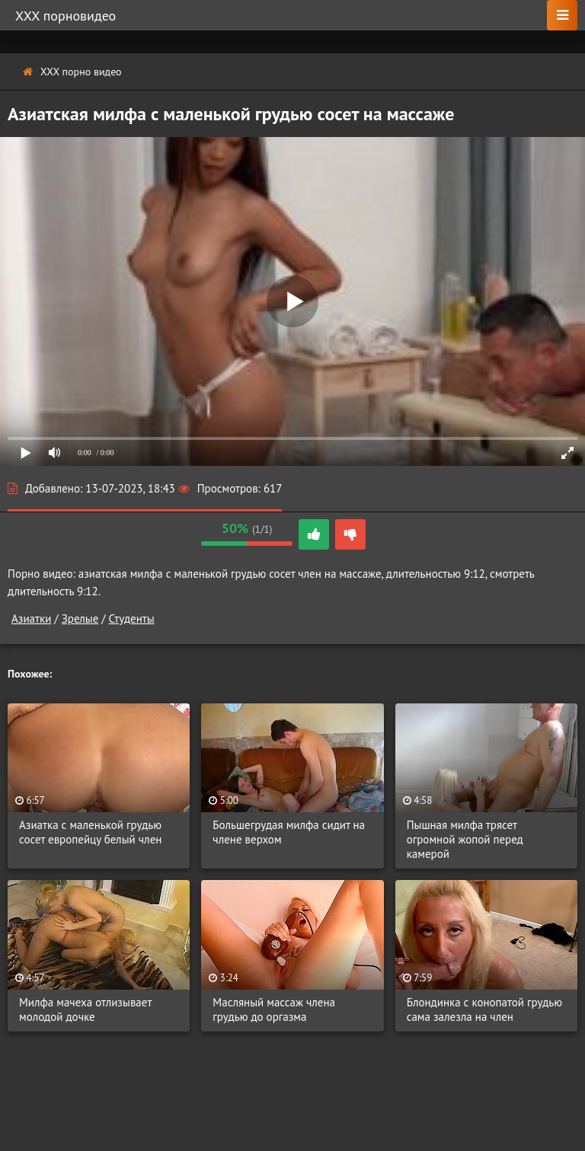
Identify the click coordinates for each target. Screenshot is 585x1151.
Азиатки (31, 618)
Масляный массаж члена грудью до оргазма (274, 1009)
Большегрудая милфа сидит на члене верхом (289, 832)
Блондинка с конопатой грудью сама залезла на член (484, 1009)
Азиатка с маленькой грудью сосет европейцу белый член (90, 832)
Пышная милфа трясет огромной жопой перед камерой (465, 839)
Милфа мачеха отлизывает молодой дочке (85, 1009)
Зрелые (80, 618)
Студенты (132, 618)
